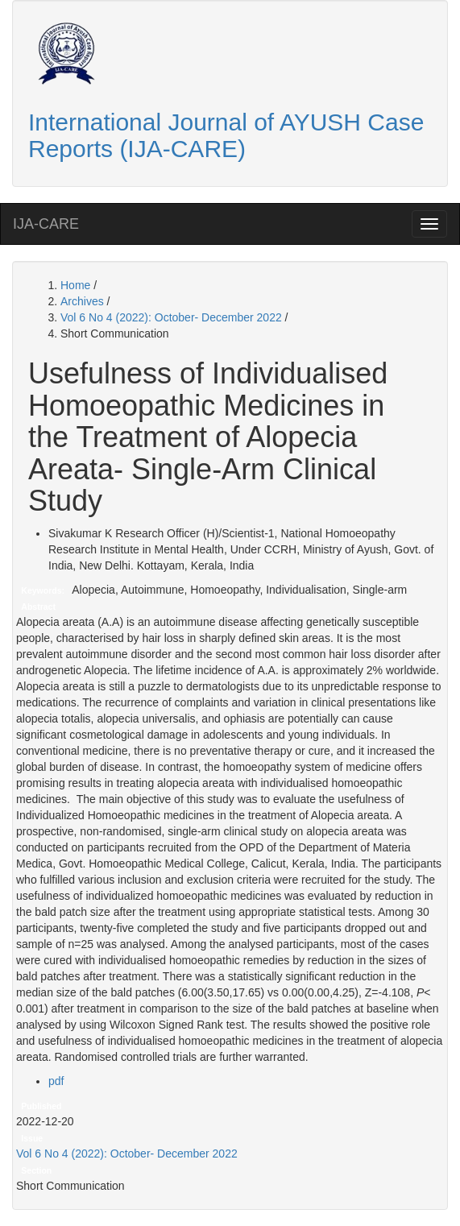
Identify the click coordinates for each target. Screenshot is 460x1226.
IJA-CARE (46, 224)
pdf (56, 1081)
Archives (83, 301)
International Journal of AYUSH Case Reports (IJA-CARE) (226, 135)
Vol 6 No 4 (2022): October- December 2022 (172, 317)
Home (76, 285)
